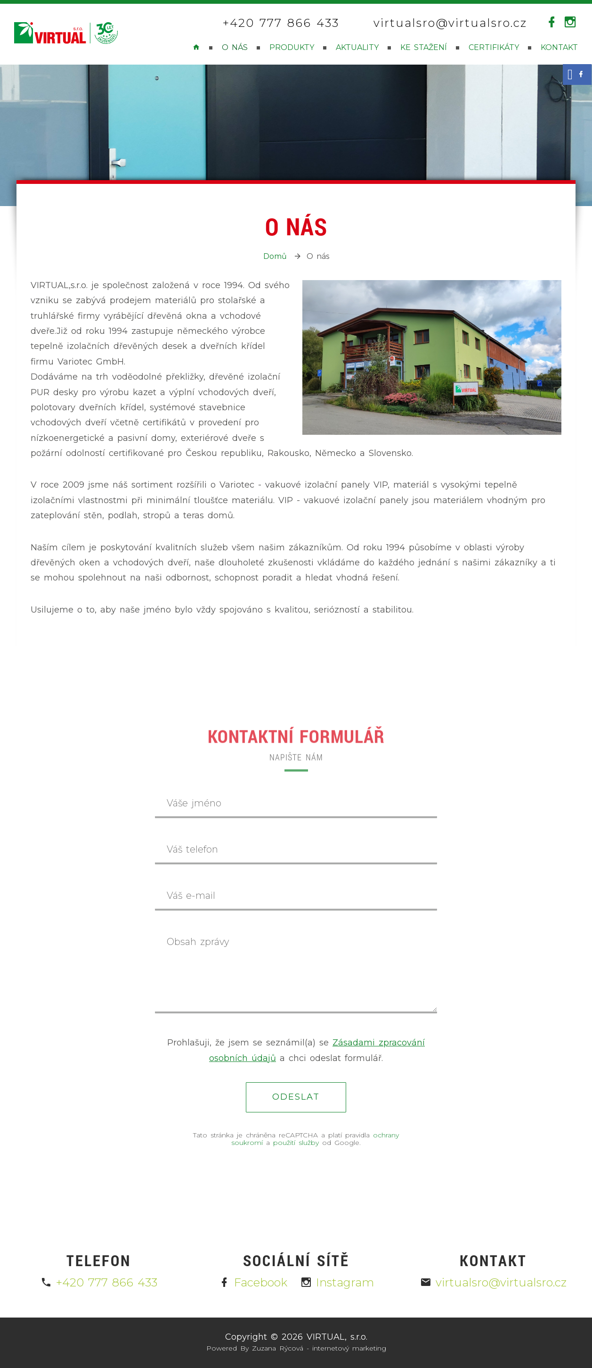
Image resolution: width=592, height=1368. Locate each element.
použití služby (296, 1142)
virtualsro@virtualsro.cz (450, 23)
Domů (275, 256)
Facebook (253, 1282)
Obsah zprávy (198, 941)
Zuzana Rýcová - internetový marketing (319, 1348)
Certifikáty (494, 47)
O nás (235, 47)
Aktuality (357, 47)
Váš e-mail (191, 895)
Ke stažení (423, 47)
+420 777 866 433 (281, 23)
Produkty (291, 47)
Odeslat (296, 1097)
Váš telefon (192, 849)
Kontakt (559, 47)
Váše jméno (194, 803)
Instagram (337, 1282)
